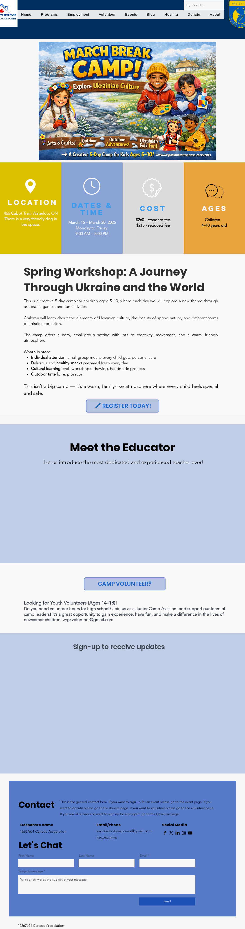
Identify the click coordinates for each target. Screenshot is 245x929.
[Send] (167, 901)
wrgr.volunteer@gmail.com (88, 619)
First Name (26, 855)
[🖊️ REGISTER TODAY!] (122, 406)
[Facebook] (165, 833)
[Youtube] (190, 833)
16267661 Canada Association (41, 925)
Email (143, 855)
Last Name (86, 855)
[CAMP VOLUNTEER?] (125, 583)
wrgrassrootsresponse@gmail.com (124, 831)
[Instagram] (183, 833)
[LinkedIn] (177, 833)
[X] (171, 833)
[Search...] (203, 5)
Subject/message (30, 871)
